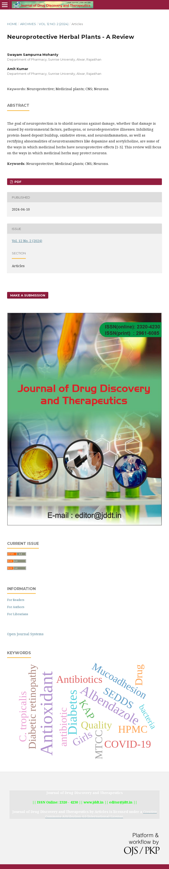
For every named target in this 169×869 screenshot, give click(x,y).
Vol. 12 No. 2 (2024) (53, 24)
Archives (28, 24)
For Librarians (17, 614)
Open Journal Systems (25, 634)
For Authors (15, 607)
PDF (17, 182)
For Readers (15, 600)
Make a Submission (27, 295)
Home (12, 24)
